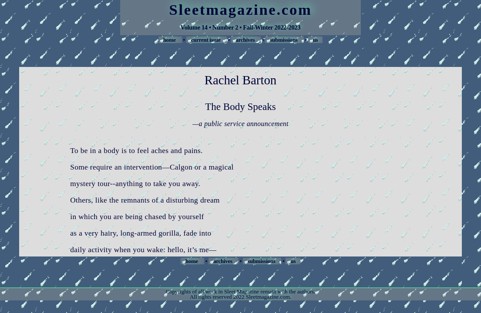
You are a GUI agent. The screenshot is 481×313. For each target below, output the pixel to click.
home (170, 40)
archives (246, 40)
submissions (284, 40)
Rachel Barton (241, 80)
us (315, 40)
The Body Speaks (240, 106)
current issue (206, 40)
